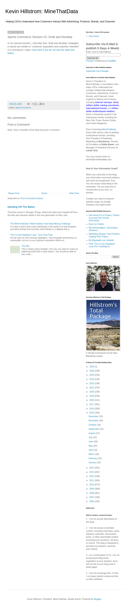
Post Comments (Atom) (32, 198)
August (92, 433)
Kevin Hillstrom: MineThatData (41, 11)
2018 (92, 400)
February (93, 458)
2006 (92, 501)
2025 (92, 371)
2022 (92, 383)
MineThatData (109, 129)
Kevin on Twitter (96, 224)
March (92, 454)
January (93, 462)
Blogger (97, 599)
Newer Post (13, 193)
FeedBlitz (111, 61)
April (91, 450)
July (91, 437)
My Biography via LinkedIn (101, 240)
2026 (92, 366)
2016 (92, 408)
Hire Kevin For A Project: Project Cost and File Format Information (104, 217)
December (94, 416)
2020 (92, 392)
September (94, 429)
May (91, 446)
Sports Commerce (23, 108)
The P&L (25, 246)
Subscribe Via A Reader (97, 71)
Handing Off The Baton (21, 206)
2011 (92, 480)
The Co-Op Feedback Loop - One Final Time (31, 235)
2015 (92, 413)
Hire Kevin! (94, 36)
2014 (92, 468)
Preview (90, 61)
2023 (92, 379)
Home (44, 193)
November (94, 420)
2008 (92, 493)
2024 (92, 375)
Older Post (74, 193)
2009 (92, 489)
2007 (92, 497)
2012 (92, 476)
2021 (92, 387)
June (91, 441)
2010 (92, 484)
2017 (92, 404)
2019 (92, 396)
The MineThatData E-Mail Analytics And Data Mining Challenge (40, 224)
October (93, 425)
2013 (92, 472)
